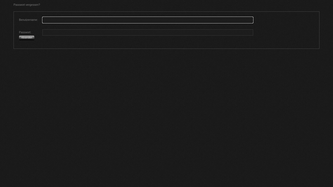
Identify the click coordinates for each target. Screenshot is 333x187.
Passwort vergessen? (27, 4)
